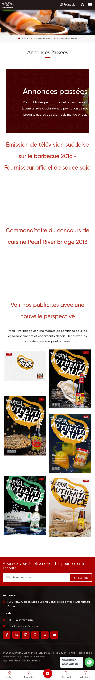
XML (73, 653)
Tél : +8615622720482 (18, 620)
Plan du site (61, 653)
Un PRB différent (43, 39)
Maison (23, 38)
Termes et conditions (33, 657)
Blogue (48, 653)
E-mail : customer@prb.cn (20, 626)
